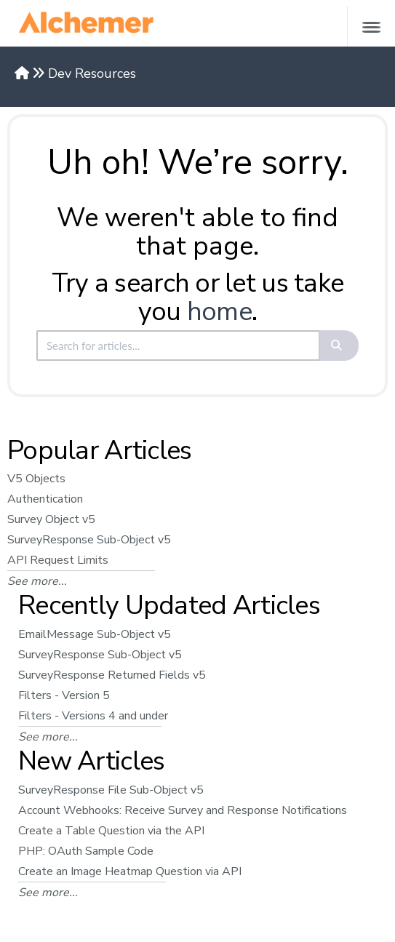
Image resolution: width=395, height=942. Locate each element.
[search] (178, 345)
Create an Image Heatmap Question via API (130, 871)
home (219, 312)
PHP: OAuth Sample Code (85, 851)
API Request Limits (57, 560)
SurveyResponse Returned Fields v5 (112, 675)
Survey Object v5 (51, 519)
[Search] (339, 345)
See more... (37, 581)
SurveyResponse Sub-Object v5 (89, 540)
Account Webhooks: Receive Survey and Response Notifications (182, 810)
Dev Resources (92, 73)
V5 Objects (36, 479)
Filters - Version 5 (64, 695)
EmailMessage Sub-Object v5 (94, 634)
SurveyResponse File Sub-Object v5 (111, 790)
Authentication (45, 499)
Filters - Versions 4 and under (93, 716)
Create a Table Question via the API (111, 831)
